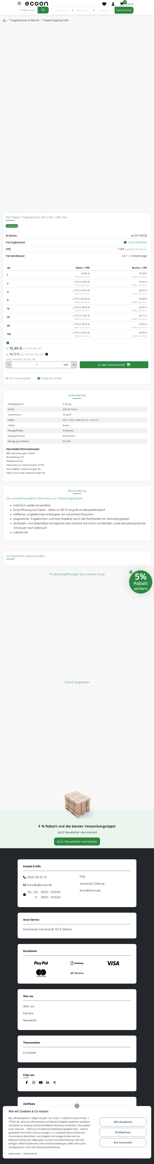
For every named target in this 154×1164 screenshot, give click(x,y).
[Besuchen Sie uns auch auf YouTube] (40, 1082)
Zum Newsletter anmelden (77, 841)
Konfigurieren (123, 1132)
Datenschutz (30, 1153)
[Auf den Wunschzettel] (19, 378)
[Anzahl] (36, 364)
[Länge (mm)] (62, 10)
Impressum (14, 1153)
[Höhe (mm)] (104, 10)
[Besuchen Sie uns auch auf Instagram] (33, 1082)
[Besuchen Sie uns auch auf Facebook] (26, 1082)
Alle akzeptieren (123, 1121)
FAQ (82, 876)
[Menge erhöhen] (74, 364)
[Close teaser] (131, 572)
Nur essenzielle (123, 1142)
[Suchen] (28, 10)
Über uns (28, 1006)
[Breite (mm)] (83, 10)
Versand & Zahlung (92, 883)
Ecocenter (29, 1052)
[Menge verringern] (9, 364)
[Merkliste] (104, 4)
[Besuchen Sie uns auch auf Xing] (54, 1082)
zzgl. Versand (14, 359)
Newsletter (30, 1020)
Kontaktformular (90, 890)
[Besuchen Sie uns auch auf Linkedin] (47, 1082)
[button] (113, 4)
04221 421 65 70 (37, 877)
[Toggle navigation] (19, 3)
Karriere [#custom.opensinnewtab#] (28, 1013)
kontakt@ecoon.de (39, 885)
